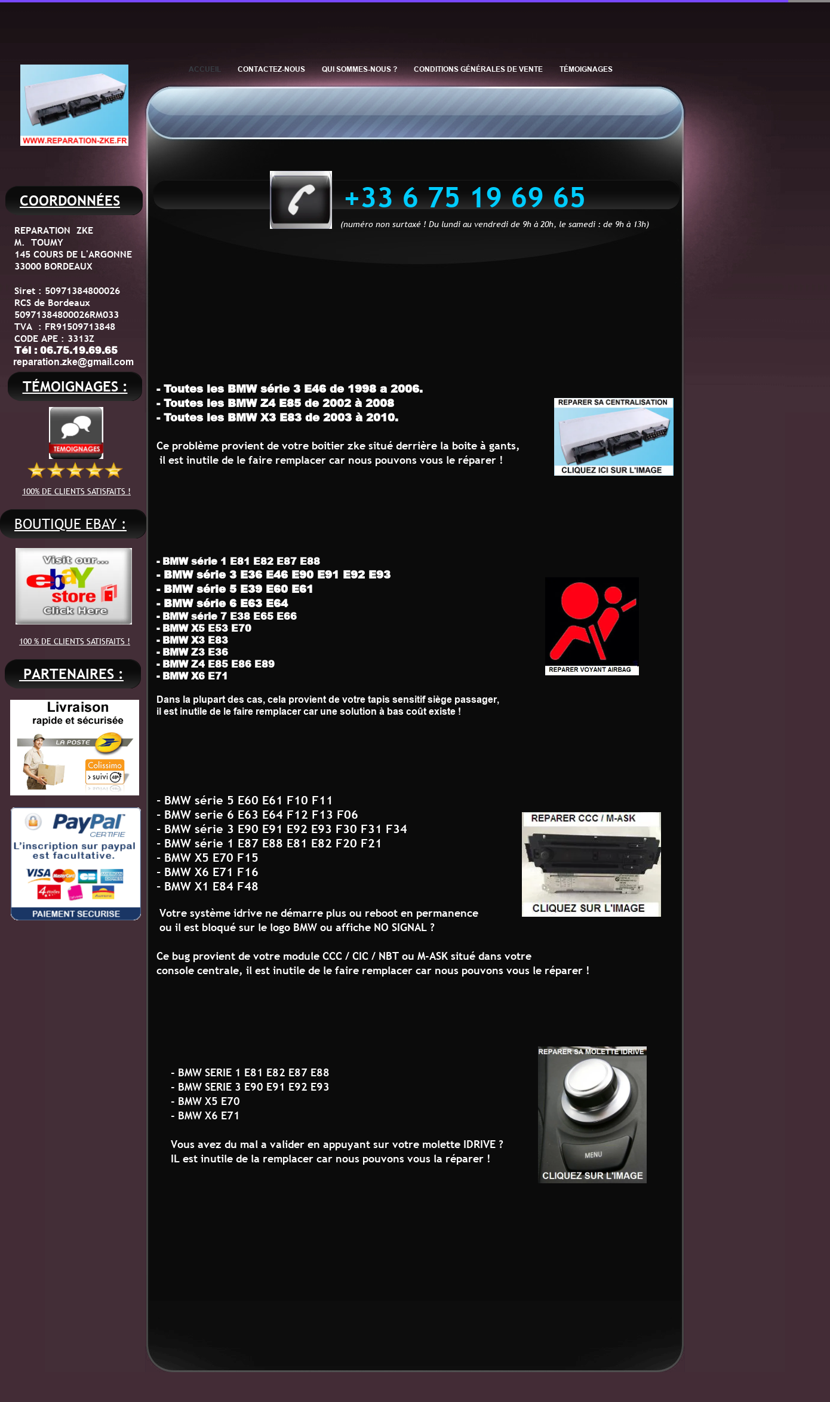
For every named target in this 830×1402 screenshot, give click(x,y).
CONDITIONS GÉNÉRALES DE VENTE (478, 69)
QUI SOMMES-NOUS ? (359, 69)
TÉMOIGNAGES (586, 69)
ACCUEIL (205, 69)
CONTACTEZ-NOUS (271, 69)
